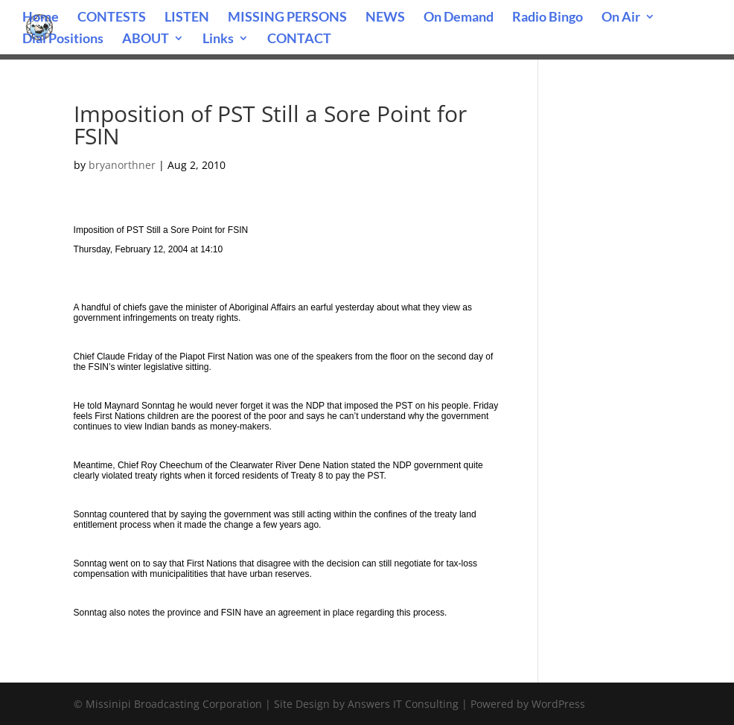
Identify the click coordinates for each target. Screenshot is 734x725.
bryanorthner (122, 165)
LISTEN (187, 18)
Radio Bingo (547, 18)
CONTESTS (111, 18)
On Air (620, 18)
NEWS (385, 18)
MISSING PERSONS (287, 18)
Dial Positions (62, 39)
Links (218, 39)
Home (40, 18)
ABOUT (145, 39)
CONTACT (299, 39)
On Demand (459, 18)
